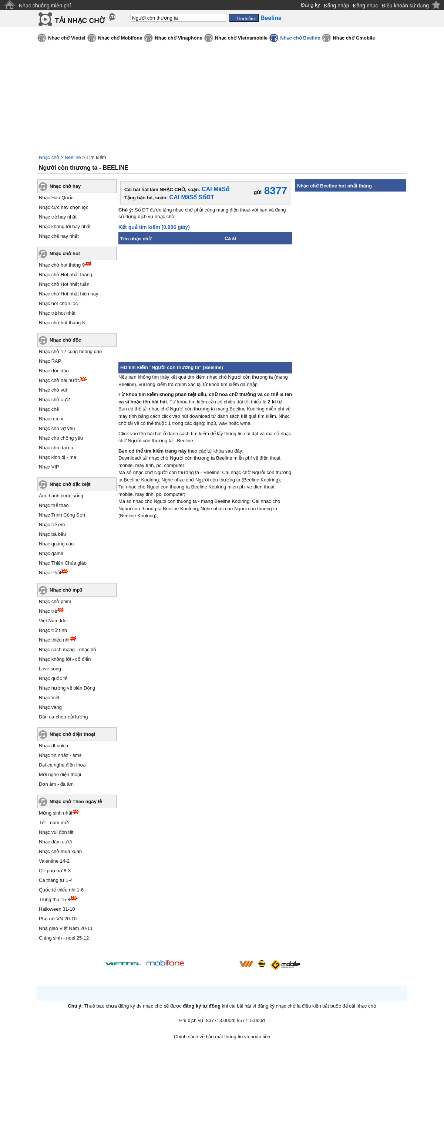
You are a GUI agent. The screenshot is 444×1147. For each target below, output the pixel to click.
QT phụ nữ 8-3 (55, 870)
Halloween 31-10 (57, 909)
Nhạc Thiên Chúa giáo (63, 563)
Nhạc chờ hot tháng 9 (62, 265)
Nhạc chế (49, 409)
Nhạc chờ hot (65, 253)
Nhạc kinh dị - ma (57, 457)
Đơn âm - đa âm (56, 784)
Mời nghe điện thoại (60, 774)
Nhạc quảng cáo (56, 544)
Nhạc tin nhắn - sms (60, 755)
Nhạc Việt (49, 697)
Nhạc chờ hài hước (59, 380)
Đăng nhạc (365, 6)
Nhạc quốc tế (53, 678)
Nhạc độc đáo (54, 370)
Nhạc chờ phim (55, 601)
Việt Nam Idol (53, 620)
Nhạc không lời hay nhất (65, 226)
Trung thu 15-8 (54, 899)
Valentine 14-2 (54, 861)
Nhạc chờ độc (65, 340)
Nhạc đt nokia (53, 745)
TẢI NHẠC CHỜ (80, 20)
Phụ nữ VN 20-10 (58, 918)
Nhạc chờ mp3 (66, 590)
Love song (50, 668)
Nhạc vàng (50, 707)
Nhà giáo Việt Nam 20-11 (66, 928)
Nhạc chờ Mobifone (120, 38)
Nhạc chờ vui (53, 390)
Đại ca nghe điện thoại (63, 765)
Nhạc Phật (50, 572)
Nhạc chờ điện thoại (72, 734)
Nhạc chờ (49, 157)
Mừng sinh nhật (55, 813)
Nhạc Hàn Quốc (56, 197)
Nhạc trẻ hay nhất (58, 217)
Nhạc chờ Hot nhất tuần (64, 284)
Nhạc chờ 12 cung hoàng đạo (70, 351)
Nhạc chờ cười (54, 399)
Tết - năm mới (54, 822)
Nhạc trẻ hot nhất (57, 313)
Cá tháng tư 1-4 (56, 880)
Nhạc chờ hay (65, 186)
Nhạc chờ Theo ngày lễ (76, 801)
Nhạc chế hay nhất (59, 236)
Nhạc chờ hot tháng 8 (62, 322)
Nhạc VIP (49, 467)
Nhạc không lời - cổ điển (65, 659)
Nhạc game (51, 553)
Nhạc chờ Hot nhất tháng (65, 274)
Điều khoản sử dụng (405, 6)
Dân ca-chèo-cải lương (63, 717)
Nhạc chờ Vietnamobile (241, 38)
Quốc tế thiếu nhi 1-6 (61, 890)
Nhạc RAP (50, 361)
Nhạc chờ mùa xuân (60, 851)
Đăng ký (310, 5)
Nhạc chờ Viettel (66, 38)
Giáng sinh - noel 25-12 (64, 938)
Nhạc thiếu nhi (54, 640)
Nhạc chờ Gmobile (354, 38)
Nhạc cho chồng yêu (61, 438)
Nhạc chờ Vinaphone (178, 38)
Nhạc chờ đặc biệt (70, 484)
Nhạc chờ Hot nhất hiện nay (68, 294)
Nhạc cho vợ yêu (57, 428)
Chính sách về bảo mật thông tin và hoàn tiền (222, 1036)
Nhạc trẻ (48, 611)
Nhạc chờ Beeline (300, 38)
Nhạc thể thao (54, 505)
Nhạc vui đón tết (56, 832)
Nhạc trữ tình (53, 630)
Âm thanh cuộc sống (61, 495)
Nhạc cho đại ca (56, 447)
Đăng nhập (336, 6)
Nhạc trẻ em (52, 524)
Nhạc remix (51, 419)
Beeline (73, 157)
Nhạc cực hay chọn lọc (63, 207)
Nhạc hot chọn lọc (58, 303)
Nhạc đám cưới (55, 842)
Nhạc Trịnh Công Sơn (62, 515)
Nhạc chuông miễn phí (45, 6)
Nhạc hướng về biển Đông (67, 688)
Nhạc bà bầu (52, 534)
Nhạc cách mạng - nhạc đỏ (67, 649)
